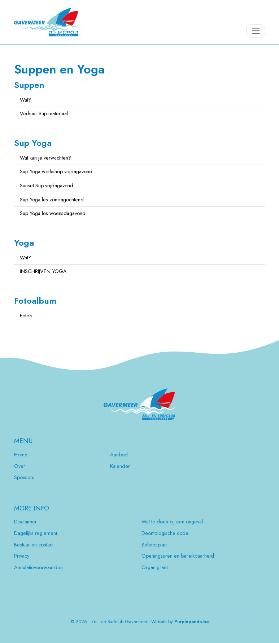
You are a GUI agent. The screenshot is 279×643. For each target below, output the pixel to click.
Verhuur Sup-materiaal (44, 113)
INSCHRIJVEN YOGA (43, 271)
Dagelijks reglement (35, 533)
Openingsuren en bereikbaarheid (177, 555)
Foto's (26, 315)
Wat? (25, 99)
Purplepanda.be (191, 622)
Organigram (154, 567)
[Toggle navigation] (255, 30)
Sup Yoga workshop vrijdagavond (56, 171)
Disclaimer (25, 521)
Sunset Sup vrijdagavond (46, 185)
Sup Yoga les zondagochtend (52, 199)
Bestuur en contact (33, 544)
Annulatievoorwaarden (38, 567)
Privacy (21, 555)
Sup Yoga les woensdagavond (53, 213)
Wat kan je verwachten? (45, 157)
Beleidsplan (154, 544)
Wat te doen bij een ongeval (172, 521)
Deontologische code (164, 533)
